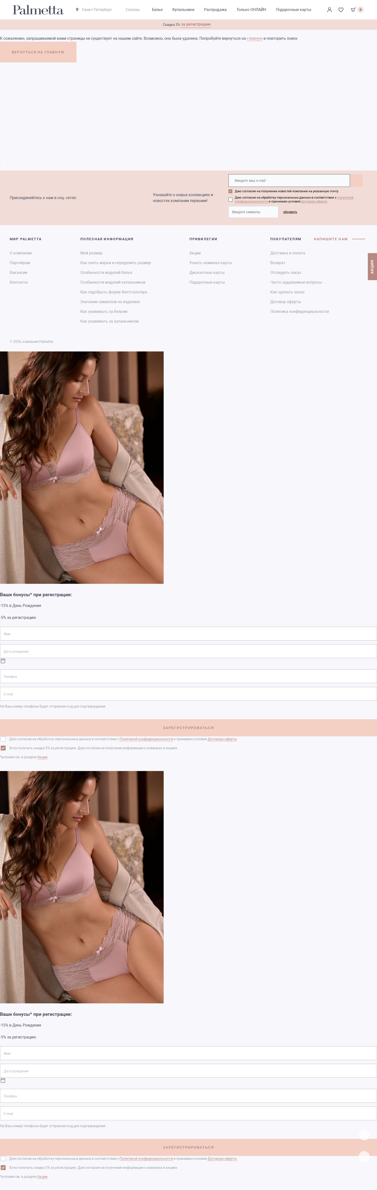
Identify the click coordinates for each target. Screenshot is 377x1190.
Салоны (133, 9)
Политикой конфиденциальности (146, 739)
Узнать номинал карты (210, 262)
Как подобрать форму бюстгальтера (113, 291)
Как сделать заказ (287, 291)
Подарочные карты (207, 282)
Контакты (19, 282)
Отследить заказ (285, 272)
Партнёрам (20, 262)
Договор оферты (285, 301)
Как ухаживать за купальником (109, 321)
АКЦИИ (372, 270)
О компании (21, 252)
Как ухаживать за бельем (103, 311)
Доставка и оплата (287, 252)
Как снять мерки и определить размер (115, 262)
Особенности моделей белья (106, 272)
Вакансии (18, 272)
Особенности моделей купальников (112, 282)
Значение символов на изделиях (110, 301)
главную (255, 38)
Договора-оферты (314, 201)
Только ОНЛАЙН (252, 9)
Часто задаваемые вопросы (296, 282)
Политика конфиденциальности (299, 311)
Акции (195, 252)
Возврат (277, 262)
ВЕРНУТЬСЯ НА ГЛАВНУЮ (41, 53)
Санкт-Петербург (95, 9)
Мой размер (91, 252)
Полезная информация (107, 239)
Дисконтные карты (207, 272)
